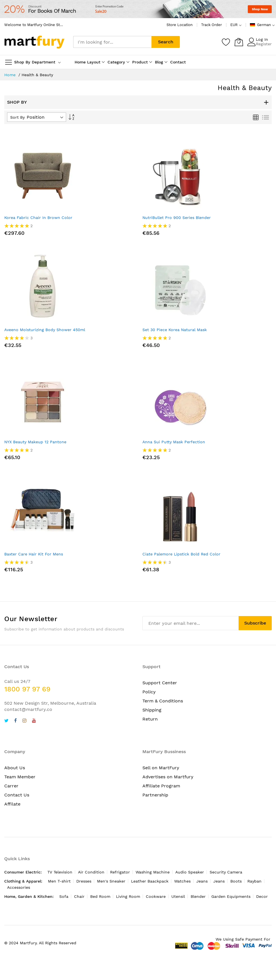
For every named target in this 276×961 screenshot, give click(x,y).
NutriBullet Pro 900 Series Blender (176, 217)
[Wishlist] (226, 42)
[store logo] (34, 42)
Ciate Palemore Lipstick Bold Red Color (181, 554)
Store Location (180, 25)
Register (264, 44)
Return (150, 719)
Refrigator (120, 872)
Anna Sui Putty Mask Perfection (173, 442)
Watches (182, 881)
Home (10, 75)
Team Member (19, 776)
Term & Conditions (162, 701)
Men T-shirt (59, 881)
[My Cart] (239, 42)
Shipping (151, 710)
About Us (14, 767)
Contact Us (16, 795)
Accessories (18, 887)
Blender (198, 896)
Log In (262, 39)
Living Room (128, 896)
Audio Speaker (189, 872)
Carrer (11, 786)
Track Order (211, 25)
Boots (236, 881)
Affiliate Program (161, 786)
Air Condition (91, 872)
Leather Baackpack (149, 881)
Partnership (155, 795)
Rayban (254, 881)
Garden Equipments (230, 896)
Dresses (83, 881)
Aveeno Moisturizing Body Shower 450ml (44, 329)
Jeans (202, 881)
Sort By (17, 117)
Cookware (156, 896)
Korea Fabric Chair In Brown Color (38, 217)
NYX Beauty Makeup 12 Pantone (35, 442)
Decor (262, 896)
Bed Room (100, 896)
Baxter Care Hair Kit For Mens (33, 554)
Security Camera (226, 872)
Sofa (63, 896)
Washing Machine (153, 872)
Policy (149, 691)
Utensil (178, 896)
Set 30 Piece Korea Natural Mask (174, 329)
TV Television (59, 872)
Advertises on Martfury (167, 776)
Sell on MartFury (160, 767)
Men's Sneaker (111, 881)
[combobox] (112, 42)
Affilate (12, 804)
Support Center (159, 682)
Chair (79, 896)
